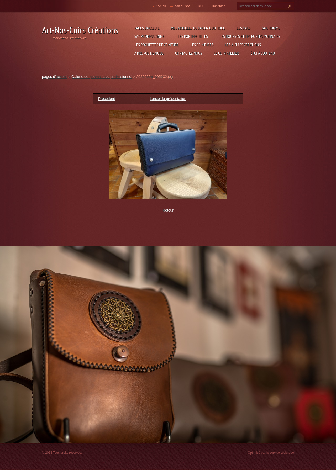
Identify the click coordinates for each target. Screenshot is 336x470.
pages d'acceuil (146, 27)
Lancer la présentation (168, 99)
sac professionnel (150, 36)
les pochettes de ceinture (156, 44)
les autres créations (243, 44)
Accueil (161, 6)
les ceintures (201, 44)
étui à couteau (262, 53)
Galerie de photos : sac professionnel (101, 77)
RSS (201, 6)
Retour (168, 210)
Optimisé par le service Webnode (271, 453)
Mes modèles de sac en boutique (198, 27)
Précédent (106, 99)
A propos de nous (149, 53)
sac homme (271, 27)
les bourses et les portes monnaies (249, 36)
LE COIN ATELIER (226, 53)
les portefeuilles (193, 36)
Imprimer (218, 6)
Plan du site (182, 6)
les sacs (243, 27)
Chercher (289, 6)
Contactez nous (188, 53)
